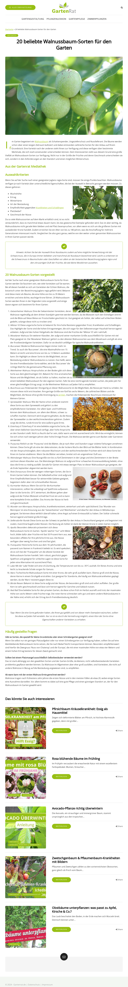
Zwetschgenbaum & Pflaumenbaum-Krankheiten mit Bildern (85, 856)
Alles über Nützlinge (20, 7)
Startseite (9, 29)
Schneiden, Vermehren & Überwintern (19, 840)
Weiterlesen (58, 727)
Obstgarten (11, 35)
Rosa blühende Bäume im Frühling (73, 757)
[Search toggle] (122, 7)
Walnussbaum (41, 141)
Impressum (47, 979)
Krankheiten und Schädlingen (50, 207)
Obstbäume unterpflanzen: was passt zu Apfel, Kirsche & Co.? (81, 905)
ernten (61, 395)
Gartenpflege (77, 19)
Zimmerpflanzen (97, 19)
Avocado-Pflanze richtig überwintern (74, 806)
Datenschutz (34, 979)
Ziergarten (27, 793)
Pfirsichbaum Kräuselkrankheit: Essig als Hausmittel (85, 709)
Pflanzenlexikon (56, 19)
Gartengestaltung (33, 19)
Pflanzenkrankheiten (18, 744)
